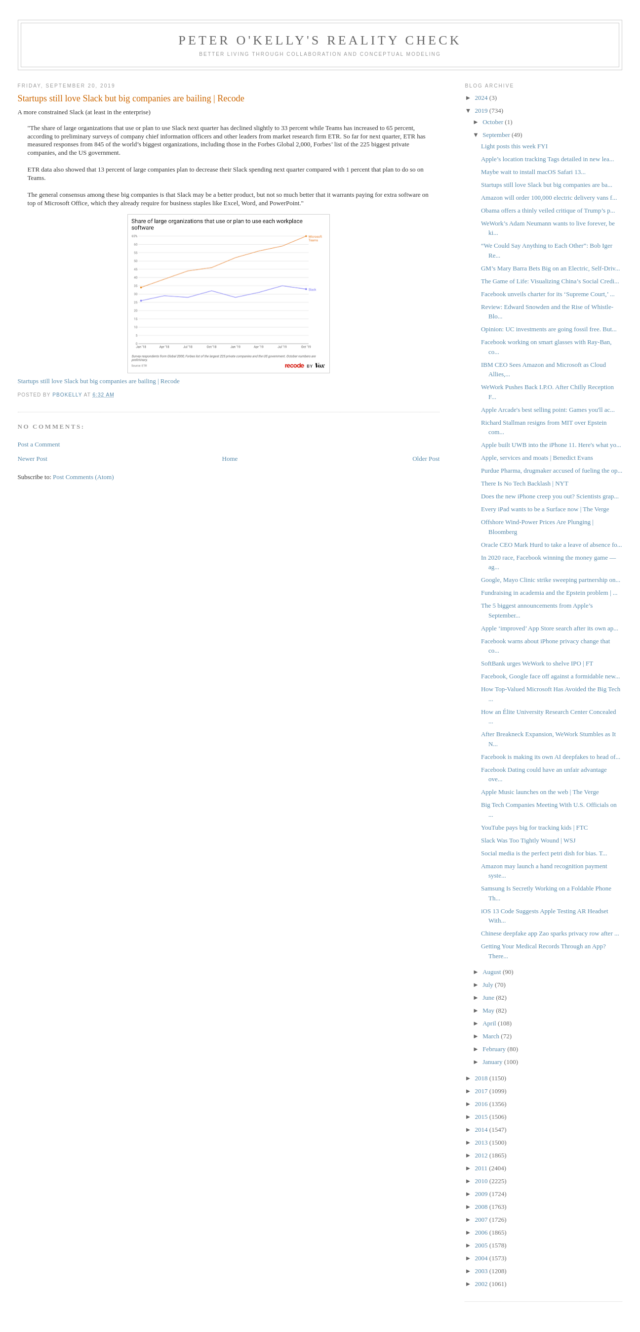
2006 (482, 1232)
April (490, 1023)
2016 (482, 1104)
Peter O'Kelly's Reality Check (319, 40)
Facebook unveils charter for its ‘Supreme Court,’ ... (548, 294)
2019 (482, 110)
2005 (482, 1245)
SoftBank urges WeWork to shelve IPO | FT (537, 663)
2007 (482, 1219)
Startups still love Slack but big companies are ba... (546, 184)
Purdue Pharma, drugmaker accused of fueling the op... (551, 470)
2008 (482, 1206)
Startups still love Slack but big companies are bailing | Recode (99, 381)
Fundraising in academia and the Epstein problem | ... (549, 592)
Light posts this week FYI (514, 146)
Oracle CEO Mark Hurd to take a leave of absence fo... (551, 544)
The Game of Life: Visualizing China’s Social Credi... (550, 281)
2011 (482, 1168)
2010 (482, 1181)
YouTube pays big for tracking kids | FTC (534, 827)
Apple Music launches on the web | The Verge (540, 792)
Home (230, 458)
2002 (482, 1284)
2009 (482, 1194)
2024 (482, 97)
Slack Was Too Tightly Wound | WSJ (528, 840)
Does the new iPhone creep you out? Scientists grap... (550, 496)
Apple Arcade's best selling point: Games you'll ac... (548, 409)
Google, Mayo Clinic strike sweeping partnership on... (550, 579)
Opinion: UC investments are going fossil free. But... (549, 329)
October (493, 122)
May (489, 1010)
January (493, 1062)
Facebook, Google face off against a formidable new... (550, 676)
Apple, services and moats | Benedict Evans (537, 457)
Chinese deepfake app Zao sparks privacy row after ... (550, 933)
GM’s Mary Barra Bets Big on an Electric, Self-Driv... (550, 268)
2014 (482, 1129)
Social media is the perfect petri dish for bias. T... (544, 853)
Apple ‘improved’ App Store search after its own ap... (549, 628)
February (494, 1049)
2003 (482, 1271)
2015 (482, 1116)
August (492, 972)
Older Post (426, 458)
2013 (482, 1142)
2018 (482, 1078)
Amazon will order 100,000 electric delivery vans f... (549, 197)
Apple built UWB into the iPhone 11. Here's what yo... (551, 444)
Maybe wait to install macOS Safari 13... (533, 172)
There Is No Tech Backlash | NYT (524, 483)
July (488, 984)
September (497, 134)
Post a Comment (39, 444)
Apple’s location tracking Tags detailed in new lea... (547, 159)
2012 (482, 1155)
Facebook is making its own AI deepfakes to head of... (550, 756)
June (489, 997)
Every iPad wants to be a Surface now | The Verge (545, 509)
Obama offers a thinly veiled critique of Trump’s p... (548, 210)
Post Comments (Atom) (83, 477)
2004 (482, 1258)
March (491, 1036)
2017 (482, 1091)
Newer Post (32, 458)
